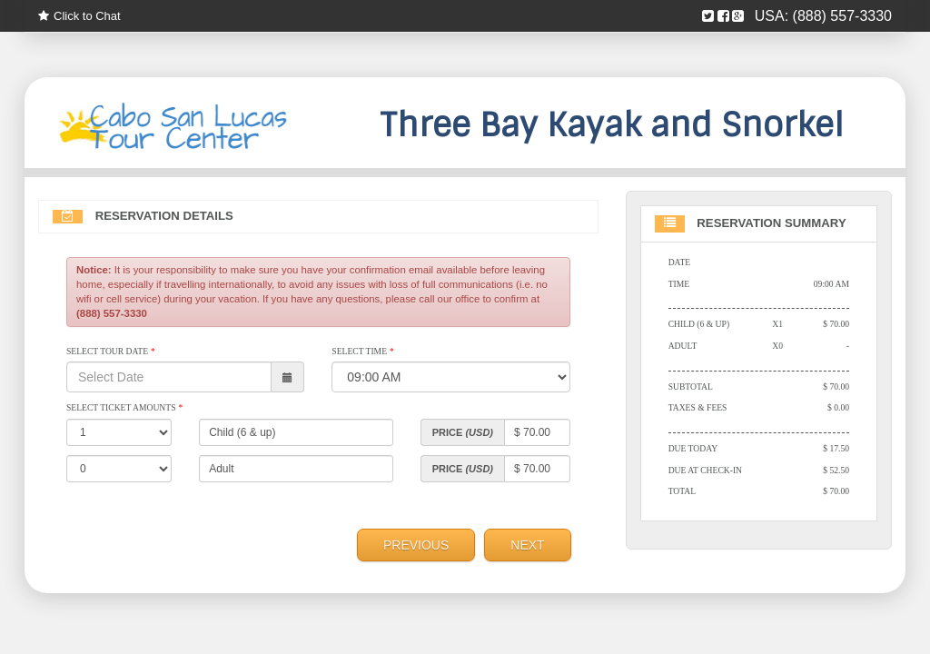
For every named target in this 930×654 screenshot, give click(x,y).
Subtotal (690, 386)
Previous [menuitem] (416, 545)
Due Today (692, 448)
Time (678, 284)
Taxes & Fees (697, 407)
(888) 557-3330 (842, 16)
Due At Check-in (705, 470)
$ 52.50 (836, 470)
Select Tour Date (110, 351)
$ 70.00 (836, 324)
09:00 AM (831, 284)
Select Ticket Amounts (124, 407)
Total (682, 491)
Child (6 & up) (698, 324)
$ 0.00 (838, 407)
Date (679, 262)
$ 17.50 (836, 448)
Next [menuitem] (527, 545)
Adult (683, 346)
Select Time (362, 351)
